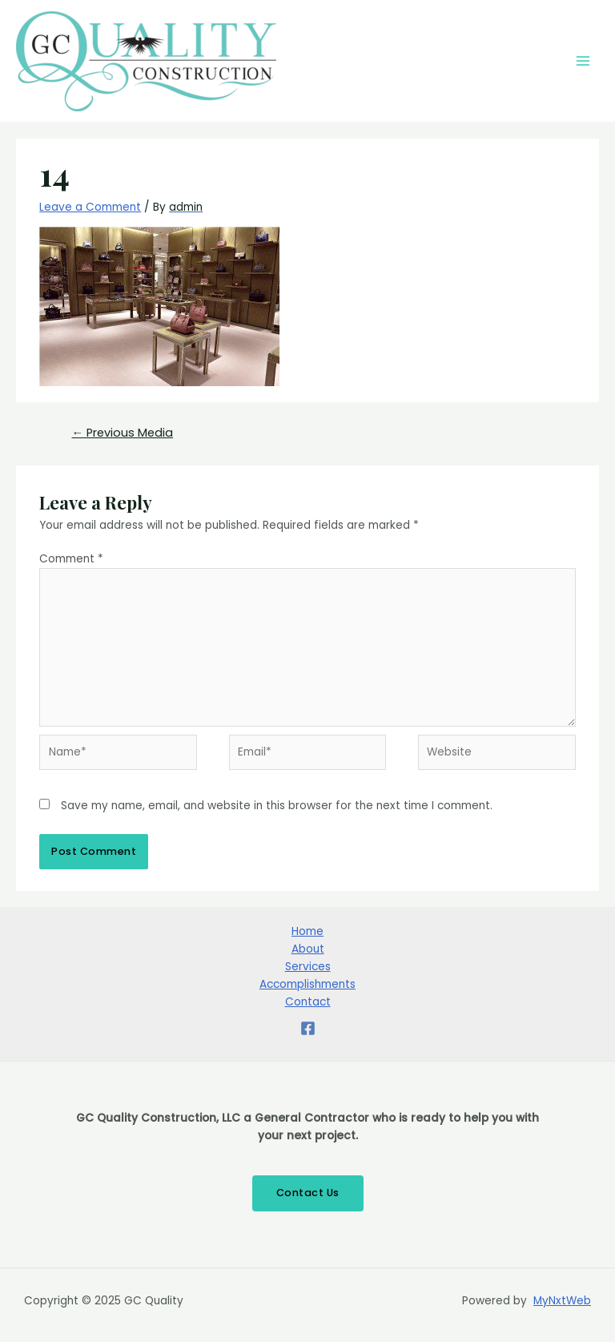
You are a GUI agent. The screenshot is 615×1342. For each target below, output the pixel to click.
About (307, 949)
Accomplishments (307, 984)
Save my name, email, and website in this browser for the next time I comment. (276, 805)
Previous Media (122, 433)
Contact (308, 1002)
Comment (71, 558)
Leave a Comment (90, 207)
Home (307, 931)
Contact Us (308, 1192)
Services (308, 966)
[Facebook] (308, 1028)
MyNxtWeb (562, 1300)
